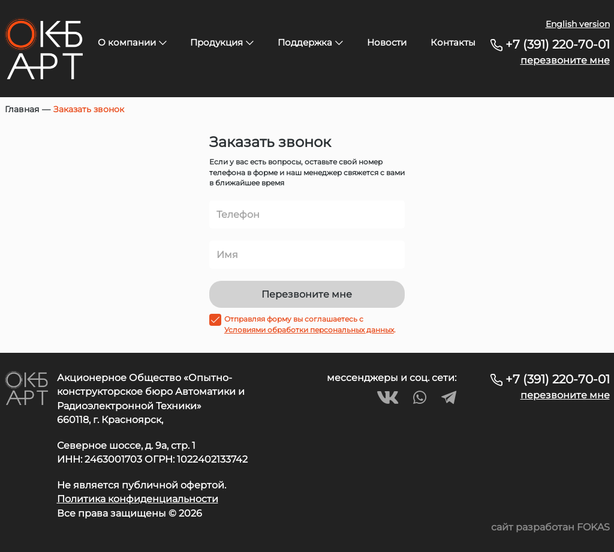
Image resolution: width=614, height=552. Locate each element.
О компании (132, 42)
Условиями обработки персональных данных (309, 329)
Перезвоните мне (306, 294)
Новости (387, 42)
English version (578, 24)
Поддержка (310, 42)
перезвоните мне (565, 60)
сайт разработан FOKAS (550, 527)
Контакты (453, 42)
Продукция (222, 42)
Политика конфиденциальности (137, 499)
